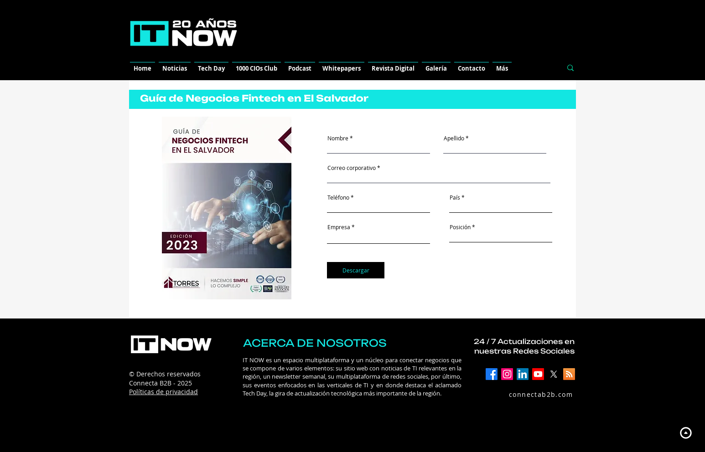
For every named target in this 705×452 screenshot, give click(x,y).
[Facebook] (492, 374)
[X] (554, 374)
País (455, 197)
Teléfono (338, 197)
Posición (460, 227)
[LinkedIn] (523, 374)
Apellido (454, 138)
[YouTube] (538, 374)
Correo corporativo (351, 167)
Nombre (337, 138)
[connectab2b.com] (531, 394)
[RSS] (569, 374)
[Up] (685, 432)
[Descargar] (355, 270)
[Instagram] (507, 374)
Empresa (338, 227)
